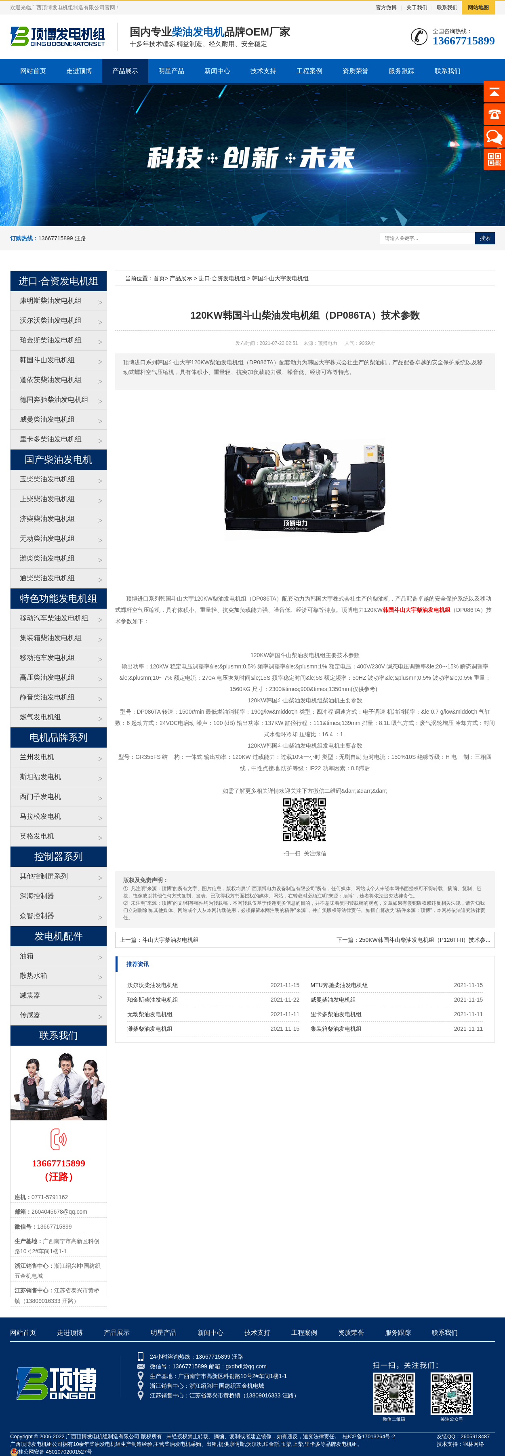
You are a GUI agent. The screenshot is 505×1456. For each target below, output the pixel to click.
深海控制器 (37, 896)
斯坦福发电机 (40, 777)
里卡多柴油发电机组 (51, 439)
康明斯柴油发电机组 (51, 301)
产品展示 (125, 70)
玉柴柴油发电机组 (47, 479)
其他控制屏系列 (44, 876)
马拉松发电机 (40, 816)
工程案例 (309, 70)
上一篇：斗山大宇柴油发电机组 (159, 940)
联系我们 (447, 7)
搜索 (485, 238)
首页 (159, 278)
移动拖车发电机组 (47, 658)
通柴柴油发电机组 (47, 578)
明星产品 (171, 70)
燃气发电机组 (40, 717)
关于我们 (416, 7)
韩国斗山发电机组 (47, 360)
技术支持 (263, 70)
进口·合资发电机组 (222, 278)
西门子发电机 (40, 796)
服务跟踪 (402, 70)
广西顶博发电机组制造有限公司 (102, 1436)
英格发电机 (37, 836)
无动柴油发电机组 (47, 538)
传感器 (30, 1015)
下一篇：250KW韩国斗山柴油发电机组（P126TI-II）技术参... (413, 940)
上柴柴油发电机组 (47, 499)
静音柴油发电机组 (47, 697)
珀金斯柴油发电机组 (51, 340)
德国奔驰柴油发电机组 (54, 399)
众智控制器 (37, 916)
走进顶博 (79, 70)
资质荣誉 (355, 70)
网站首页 (33, 70)
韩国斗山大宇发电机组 (280, 278)
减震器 (30, 995)
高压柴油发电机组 (47, 677)
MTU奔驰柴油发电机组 (339, 985)
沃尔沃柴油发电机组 (51, 320)
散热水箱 (33, 975)
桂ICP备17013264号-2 (369, 1436)
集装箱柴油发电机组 (51, 638)
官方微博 (386, 7)
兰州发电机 (37, 757)
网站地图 (478, 7)
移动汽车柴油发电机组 (54, 618)
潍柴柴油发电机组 (47, 558)
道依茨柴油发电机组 (51, 380)
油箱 (27, 956)
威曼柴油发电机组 (47, 419)
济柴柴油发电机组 (47, 519)
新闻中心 (217, 70)
